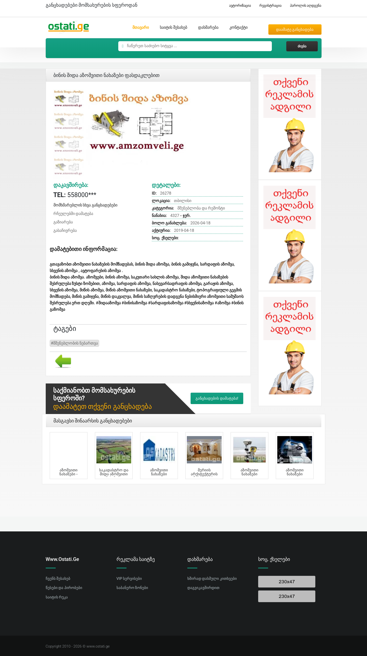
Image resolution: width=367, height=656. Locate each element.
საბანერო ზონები (132, 588)
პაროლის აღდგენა (303, 5)
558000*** (74, 195)
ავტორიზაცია (238, 5)
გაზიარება (63, 222)
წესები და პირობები (64, 588)
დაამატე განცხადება (295, 29)
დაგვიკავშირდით (203, 588)
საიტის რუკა (57, 597)
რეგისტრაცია (269, 5)
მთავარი (140, 27)
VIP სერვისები (129, 578)
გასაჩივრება (65, 230)
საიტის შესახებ (173, 27)
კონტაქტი (238, 27)
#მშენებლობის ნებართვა (74, 343)
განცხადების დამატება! (217, 398)
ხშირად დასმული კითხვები (212, 578)
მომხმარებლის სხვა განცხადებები (85, 205)
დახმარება (208, 27)
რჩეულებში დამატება (73, 213)
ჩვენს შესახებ (58, 578)
